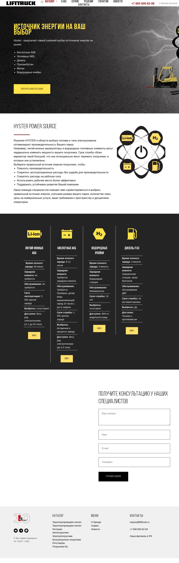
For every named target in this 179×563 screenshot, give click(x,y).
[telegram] (21, 535)
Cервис (95, 530)
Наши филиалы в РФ (141, 541)
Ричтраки (57, 534)
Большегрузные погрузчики (66, 544)
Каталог (50, 1)
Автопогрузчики (60, 537)
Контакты (83, 4)
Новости (117, 1)
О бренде (96, 527)
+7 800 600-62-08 (142, 3)
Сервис (75, 1)
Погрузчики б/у (60, 551)
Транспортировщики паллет (67, 527)
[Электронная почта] (16, 535)
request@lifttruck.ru (139, 527)
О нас (64, 1)
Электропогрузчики (62, 541)
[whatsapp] (26, 535)
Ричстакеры (58, 548)
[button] (67, 363)
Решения (88, 1)
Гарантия (103, 1)
